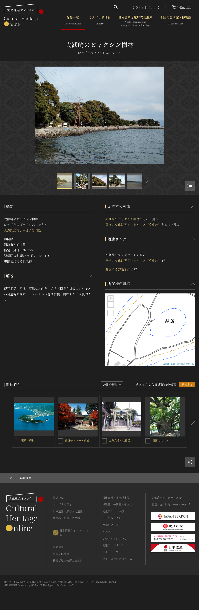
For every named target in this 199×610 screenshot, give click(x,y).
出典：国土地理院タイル (182, 364)
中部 (25, 230)
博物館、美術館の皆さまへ (118, 504)
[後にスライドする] (189, 118)
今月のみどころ (111, 518)
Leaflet (165, 364)
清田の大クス (160, 440)
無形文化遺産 (61, 554)
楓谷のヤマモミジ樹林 (78, 440)
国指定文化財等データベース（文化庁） (133, 224)
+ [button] (110, 299)
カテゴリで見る (99, 21)
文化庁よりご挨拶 (113, 511)
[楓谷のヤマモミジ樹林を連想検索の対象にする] (60, 440)
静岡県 (36, 230)
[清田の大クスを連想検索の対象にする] (147, 440)
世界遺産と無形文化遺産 (135, 21)
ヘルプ (106, 532)
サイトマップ (110, 552)
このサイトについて (146, 7)
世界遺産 (58, 547)
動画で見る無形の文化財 (68, 560)
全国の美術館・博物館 (175, 21)
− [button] (110, 304)
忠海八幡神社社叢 (119, 440)
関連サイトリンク (113, 545)
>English (181, 7)
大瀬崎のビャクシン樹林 (122, 219)
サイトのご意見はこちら (117, 559)
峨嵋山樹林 (28, 440)
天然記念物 (11, 230)
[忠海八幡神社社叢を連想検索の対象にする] (104, 440)
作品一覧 (73, 21)
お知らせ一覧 (110, 525)
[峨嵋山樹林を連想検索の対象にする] (16, 440)
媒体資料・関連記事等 (115, 498)
